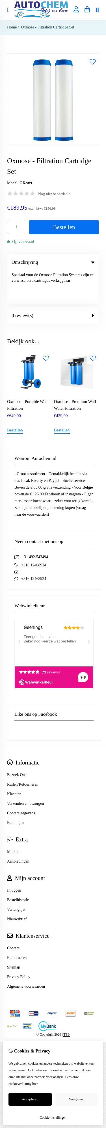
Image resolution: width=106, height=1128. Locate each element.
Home (12, 27)
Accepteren (30, 1099)
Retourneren (17, 925)
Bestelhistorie (18, 867)
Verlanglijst (16, 876)
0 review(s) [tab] (53, 282)
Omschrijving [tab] (53, 262)
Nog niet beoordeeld (54, 194)
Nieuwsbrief (17, 886)
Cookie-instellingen (53, 1118)
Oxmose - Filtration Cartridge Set (47, 27)
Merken (13, 819)
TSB (66, 1001)
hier (35, 1084)
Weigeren (76, 1099)
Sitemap (13, 934)
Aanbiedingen (18, 828)
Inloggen (14, 857)
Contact (13, 915)
